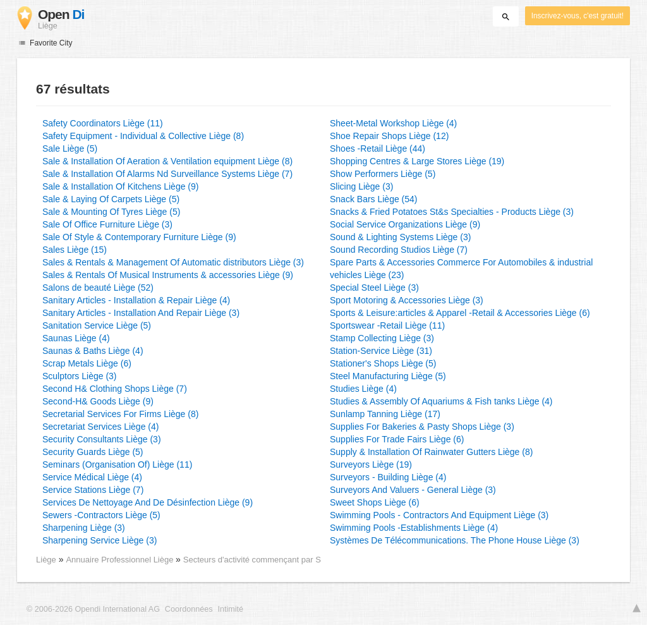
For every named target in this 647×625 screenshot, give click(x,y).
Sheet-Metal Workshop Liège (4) (393, 123)
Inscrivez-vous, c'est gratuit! (577, 15)
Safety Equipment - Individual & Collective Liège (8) (143, 136)
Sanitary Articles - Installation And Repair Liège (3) (140, 313)
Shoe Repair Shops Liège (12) (389, 136)
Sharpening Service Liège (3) (99, 540)
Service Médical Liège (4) (92, 477)
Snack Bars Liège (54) (374, 199)
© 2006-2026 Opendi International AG (93, 609)
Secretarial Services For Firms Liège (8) (120, 414)
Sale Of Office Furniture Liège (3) (107, 224)
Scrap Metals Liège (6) (86, 363)
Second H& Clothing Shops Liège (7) (114, 389)
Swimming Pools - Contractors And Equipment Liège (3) (439, 515)
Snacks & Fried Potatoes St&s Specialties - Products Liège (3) (452, 212)
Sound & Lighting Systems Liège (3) (400, 237)
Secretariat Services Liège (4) (100, 427)
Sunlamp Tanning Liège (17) (385, 414)
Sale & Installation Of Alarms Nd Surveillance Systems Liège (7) (167, 174)
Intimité (230, 609)
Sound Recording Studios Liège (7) (399, 250)
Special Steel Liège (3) (374, 287)
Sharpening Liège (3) (83, 528)
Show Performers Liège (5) (382, 174)
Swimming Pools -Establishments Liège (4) (414, 528)
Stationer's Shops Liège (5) (383, 363)
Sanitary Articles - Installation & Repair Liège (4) (136, 300)
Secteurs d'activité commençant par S (252, 559)
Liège (46, 559)
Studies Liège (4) (363, 389)
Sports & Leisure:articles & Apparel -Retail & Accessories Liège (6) (460, 313)
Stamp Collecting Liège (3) (382, 338)
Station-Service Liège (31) (381, 351)
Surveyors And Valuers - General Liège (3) (413, 490)
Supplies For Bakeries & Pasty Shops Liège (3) (422, 427)
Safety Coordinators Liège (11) (102, 123)
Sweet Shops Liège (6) (375, 502)
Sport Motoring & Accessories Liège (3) (406, 300)
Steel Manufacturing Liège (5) (388, 376)
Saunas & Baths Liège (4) (92, 351)
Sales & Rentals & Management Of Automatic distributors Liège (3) (173, 262)
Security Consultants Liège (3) (101, 439)
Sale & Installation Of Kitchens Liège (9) (120, 186)
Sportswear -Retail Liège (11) (387, 325)
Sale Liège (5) (69, 148)
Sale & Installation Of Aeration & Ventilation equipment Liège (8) (167, 161)
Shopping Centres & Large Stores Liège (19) (417, 161)
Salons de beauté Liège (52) (98, 287)
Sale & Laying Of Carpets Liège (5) (110, 199)
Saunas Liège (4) (76, 338)
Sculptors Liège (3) (79, 376)
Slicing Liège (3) (361, 186)
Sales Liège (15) (74, 250)
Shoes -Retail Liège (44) (377, 148)
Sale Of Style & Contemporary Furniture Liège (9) (139, 237)
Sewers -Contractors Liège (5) (101, 515)
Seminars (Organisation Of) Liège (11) (117, 464)
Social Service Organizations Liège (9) (405, 224)
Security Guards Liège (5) (92, 452)
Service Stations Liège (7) (92, 490)
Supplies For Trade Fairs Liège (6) (397, 439)
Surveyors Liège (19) (371, 464)
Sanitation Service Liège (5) (96, 325)
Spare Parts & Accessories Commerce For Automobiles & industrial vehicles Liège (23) (461, 268)
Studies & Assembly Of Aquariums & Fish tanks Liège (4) (441, 401)
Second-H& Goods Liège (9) (98, 401)
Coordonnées (189, 609)
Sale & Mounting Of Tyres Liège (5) (111, 212)
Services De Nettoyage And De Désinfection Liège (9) (147, 502)
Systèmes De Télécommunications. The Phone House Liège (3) (454, 540)
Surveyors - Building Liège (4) (388, 477)
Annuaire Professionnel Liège (121, 559)
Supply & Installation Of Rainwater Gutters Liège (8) (431, 452)
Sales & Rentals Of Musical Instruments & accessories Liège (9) (167, 275)
